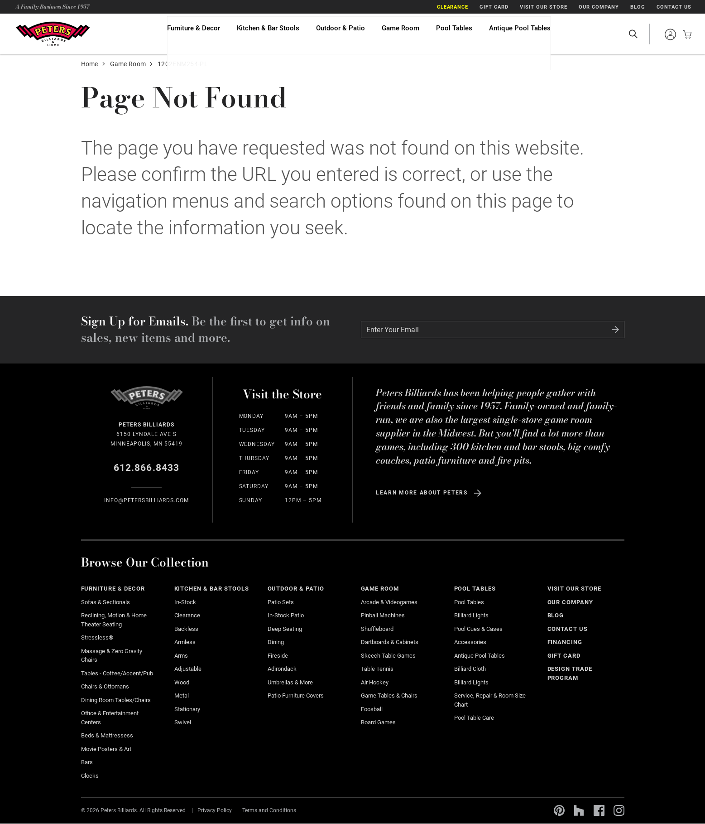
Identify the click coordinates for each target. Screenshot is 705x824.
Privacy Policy (214, 810)
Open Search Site (633, 34)
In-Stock (185, 602)
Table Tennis (377, 668)
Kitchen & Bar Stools (268, 34)
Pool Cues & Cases (478, 628)
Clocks (90, 775)
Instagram (619, 810)
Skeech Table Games (388, 655)
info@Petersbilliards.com (146, 500)
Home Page (52, 34)
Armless (185, 642)
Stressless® (97, 637)
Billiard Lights (471, 615)
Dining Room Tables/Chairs (116, 700)
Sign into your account (670, 34)
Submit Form (615, 329)
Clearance (453, 7)
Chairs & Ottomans (105, 686)
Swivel (182, 722)
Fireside (278, 655)
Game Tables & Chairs (389, 695)
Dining (276, 642)
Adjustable (187, 668)
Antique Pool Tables (520, 34)
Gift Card (494, 7)
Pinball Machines (383, 615)
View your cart (684, 34)
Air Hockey (374, 682)
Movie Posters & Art (106, 749)
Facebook (599, 810)
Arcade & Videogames (389, 602)
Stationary (187, 709)
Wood (181, 682)
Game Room (400, 34)
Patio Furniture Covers (296, 695)
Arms (181, 655)
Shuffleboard (377, 628)
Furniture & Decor (193, 34)
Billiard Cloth (470, 668)
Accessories (470, 642)
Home (89, 64)
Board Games (378, 722)
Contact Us (674, 7)
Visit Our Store (543, 7)
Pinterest (559, 810)
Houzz (579, 810)
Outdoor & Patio (340, 34)
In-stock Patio (286, 615)
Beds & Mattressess (107, 735)
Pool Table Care (474, 717)
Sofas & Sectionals (105, 602)
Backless (186, 628)
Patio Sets (281, 602)
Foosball (372, 709)
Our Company (599, 7)
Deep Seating (285, 628)
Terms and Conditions (269, 810)
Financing (565, 642)
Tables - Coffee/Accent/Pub (117, 673)
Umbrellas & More (290, 682)
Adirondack (282, 668)
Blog (637, 7)
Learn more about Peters (422, 493)
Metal (181, 695)
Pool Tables (454, 34)
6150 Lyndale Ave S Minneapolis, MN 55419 (146, 433)
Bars (87, 762)
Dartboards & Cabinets (389, 642)
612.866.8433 (146, 467)
